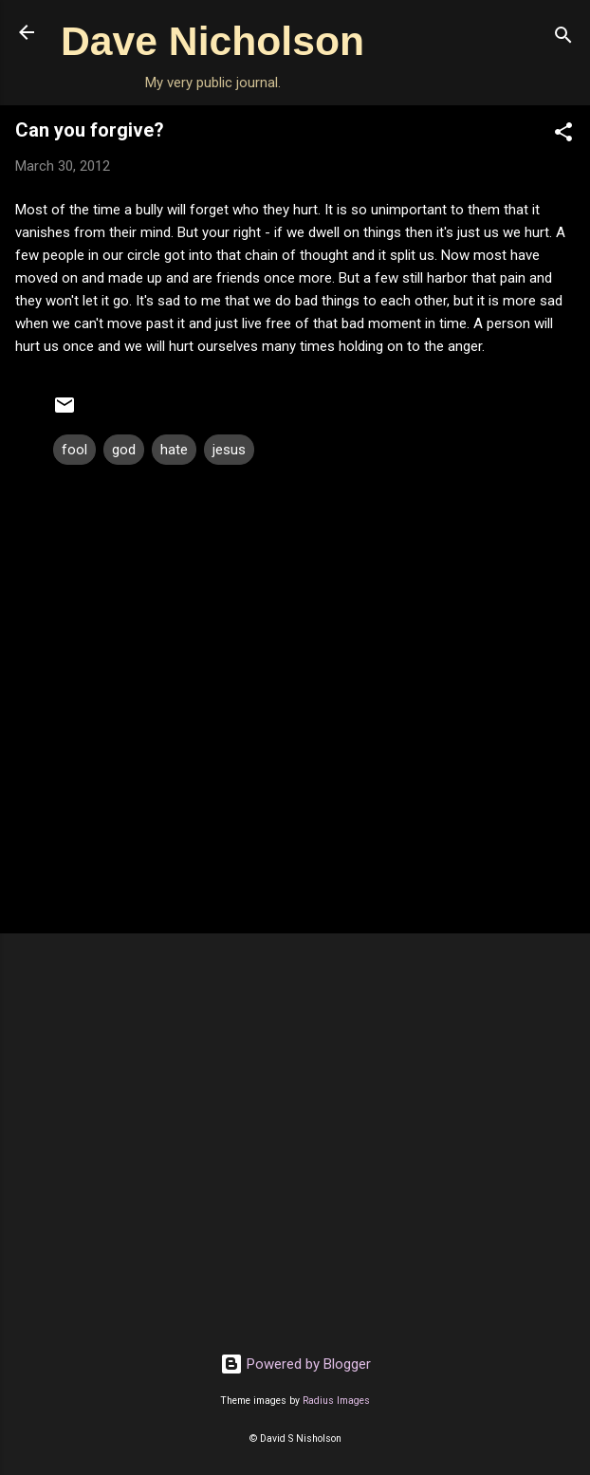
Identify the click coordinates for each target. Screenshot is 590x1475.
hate (174, 449)
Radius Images (336, 1400)
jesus (229, 449)
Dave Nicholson (212, 41)
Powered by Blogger (295, 1364)
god (124, 449)
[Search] (563, 38)
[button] (563, 135)
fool (74, 449)
